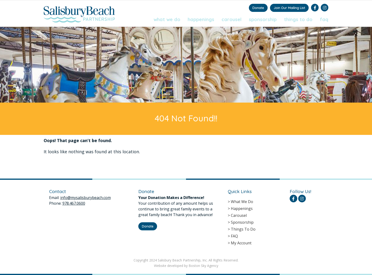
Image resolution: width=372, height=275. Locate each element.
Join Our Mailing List (289, 8)
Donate (258, 8)
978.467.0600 (73, 203)
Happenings (201, 19)
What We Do (166, 19)
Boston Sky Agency (203, 265)
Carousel (232, 19)
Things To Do (298, 19)
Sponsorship (263, 19)
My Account (241, 243)
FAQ (324, 19)
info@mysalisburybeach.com (85, 197)
